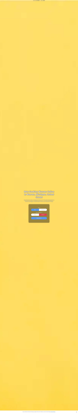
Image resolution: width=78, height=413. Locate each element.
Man (35, 209)
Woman (42, 209)
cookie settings (53, 411)
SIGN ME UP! (39, 218)
